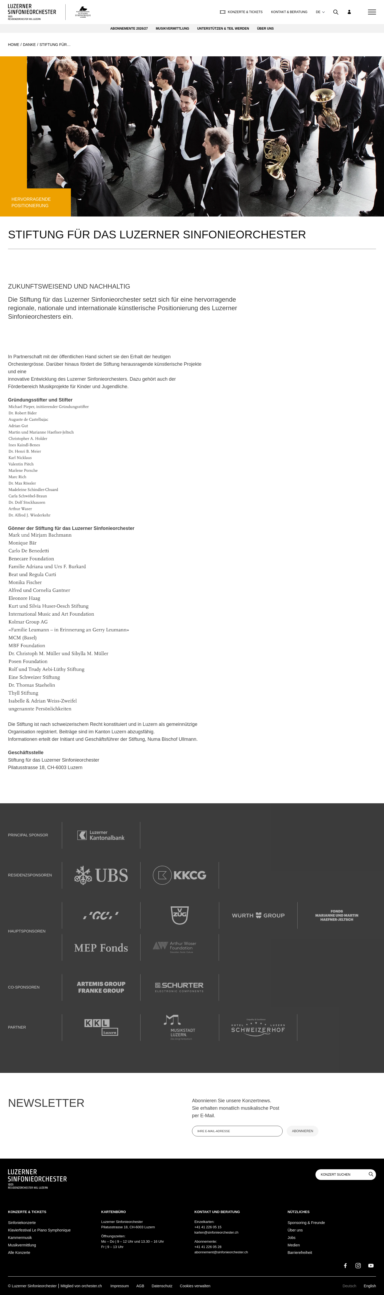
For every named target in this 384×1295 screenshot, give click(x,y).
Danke (29, 44)
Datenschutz (162, 1286)
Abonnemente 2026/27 (129, 28)
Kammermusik (20, 1237)
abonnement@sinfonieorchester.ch (221, 1252)
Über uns (265, 28)
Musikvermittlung (172, 28)
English (370, 1286)
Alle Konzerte (19, 1252)
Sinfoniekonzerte (22, 1223)
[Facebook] (345, 1265)
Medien (294, 1245)
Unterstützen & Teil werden (223, 28)
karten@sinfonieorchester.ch (216, 1232)
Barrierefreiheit (300, 1252)
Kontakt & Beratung (289, 12)
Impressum (119, 1286)
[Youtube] (371, 1265)
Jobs (292, 1237)
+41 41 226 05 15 (208, 1227)
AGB (140, 1286)
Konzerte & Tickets (241, 12)
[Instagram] (358, 1265)
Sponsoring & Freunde (306, 1223)
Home (13, 44)
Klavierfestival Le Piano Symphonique (39, 1230)
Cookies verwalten (195, 1286)
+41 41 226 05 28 (208, 1247)
